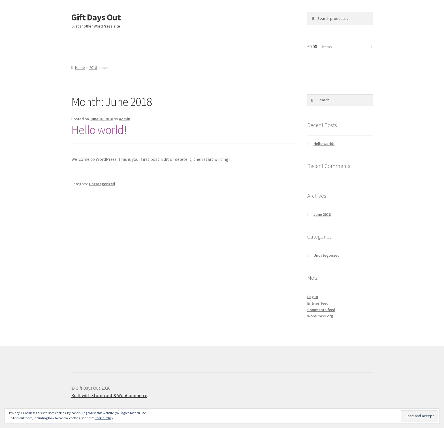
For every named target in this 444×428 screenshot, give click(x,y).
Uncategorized (102, 183)
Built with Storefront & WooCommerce (109, 395)
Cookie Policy (104, 418)
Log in (312, 296)
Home (80, 67)
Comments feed (321, 309)
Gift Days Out (96, 17)
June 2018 (322, 214)
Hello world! (99, 129)
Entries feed (317, 303)
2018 (93, 67)
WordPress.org (320, 316)
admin (124, 118)
